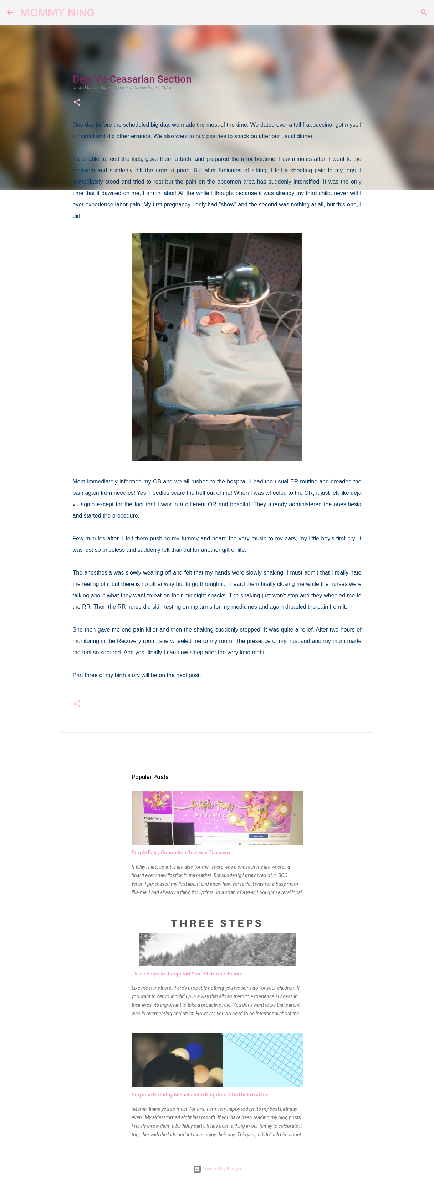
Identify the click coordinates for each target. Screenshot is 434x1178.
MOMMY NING (57, 12)
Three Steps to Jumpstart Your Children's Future (187, 974)
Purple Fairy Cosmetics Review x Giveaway (181, 852)
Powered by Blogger (217, 1169)
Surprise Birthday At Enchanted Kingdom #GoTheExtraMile (200, 1095)
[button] (77, 103)
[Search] (104, 12)
